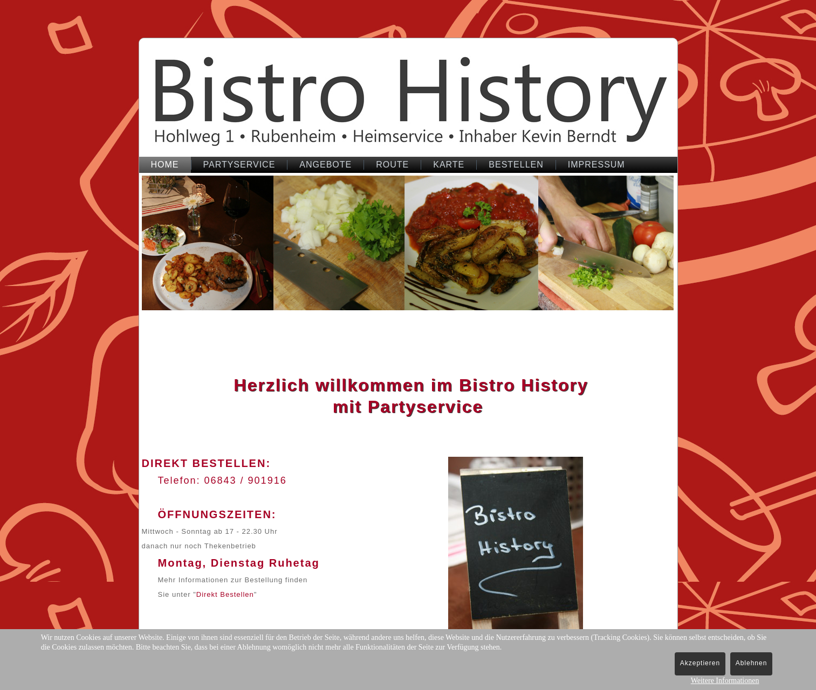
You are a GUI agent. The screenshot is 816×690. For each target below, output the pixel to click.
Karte (448, 164)
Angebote (325, 164)
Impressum (596, 164)
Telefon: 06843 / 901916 (222, 480)
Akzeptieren (700, 663)
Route (392, 164)
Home (165, 164)
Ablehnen (751, 663)
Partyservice (239, 164)
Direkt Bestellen (225, 594)
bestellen (516, 164)
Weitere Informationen (725, 681)
